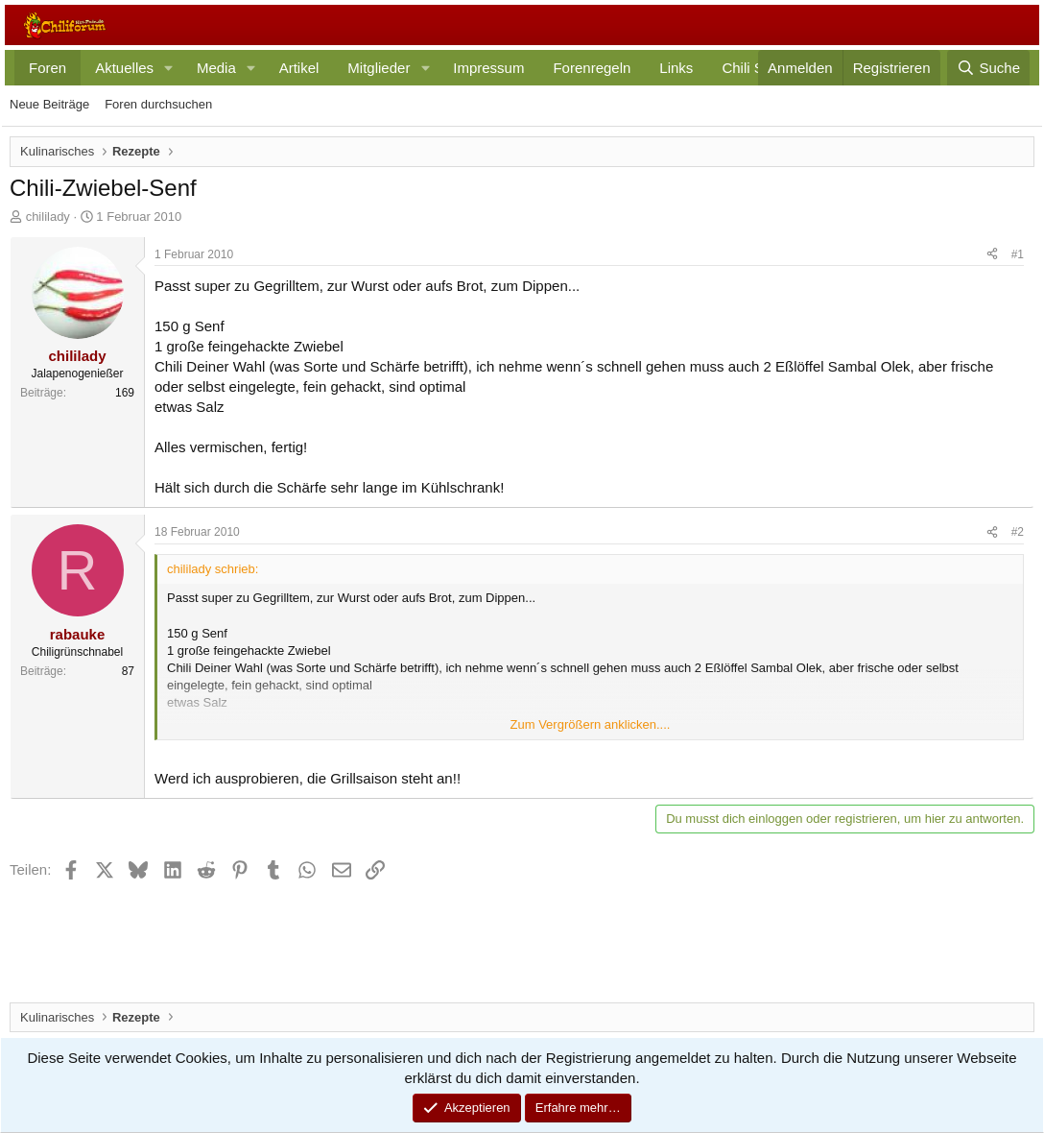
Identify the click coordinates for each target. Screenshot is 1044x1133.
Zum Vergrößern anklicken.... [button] (590, 724)
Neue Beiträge (49, 104)
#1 (1017, 254)
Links (676, 68)
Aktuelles (124, 68)
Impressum (488, 68)
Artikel (299, 68)
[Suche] (988, 67)
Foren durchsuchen (158, 104)
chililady (48, 216)
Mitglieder (378, 68)
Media (216, 68)
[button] (168, 67)
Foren (47, 68)
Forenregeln (591, 68)
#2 (1017, 532)
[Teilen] (992, 255)
